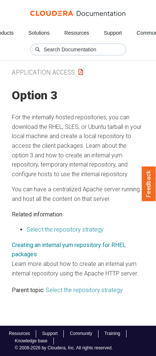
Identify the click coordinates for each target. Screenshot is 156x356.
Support (113, 33)
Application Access (43, 72)
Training (112, 333)
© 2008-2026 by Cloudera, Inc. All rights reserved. (64, 347)
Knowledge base (31, 340)
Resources (77, 33)
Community (81, 333)
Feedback (148, 184)
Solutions (39, 33)
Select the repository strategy (65, 229)
